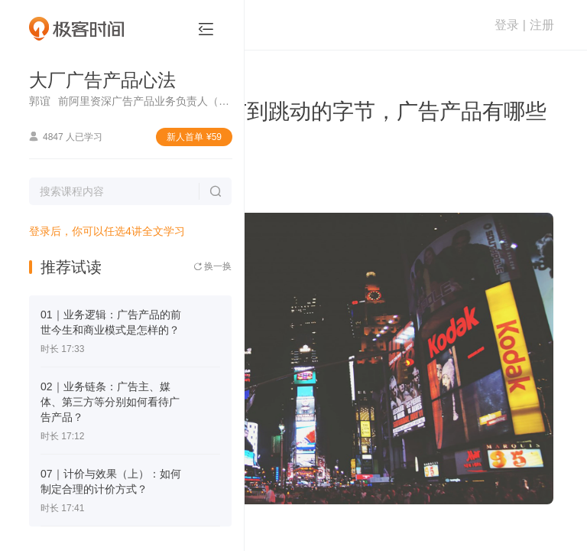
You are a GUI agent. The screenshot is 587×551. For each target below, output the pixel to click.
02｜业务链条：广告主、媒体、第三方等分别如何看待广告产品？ (110, 401)
